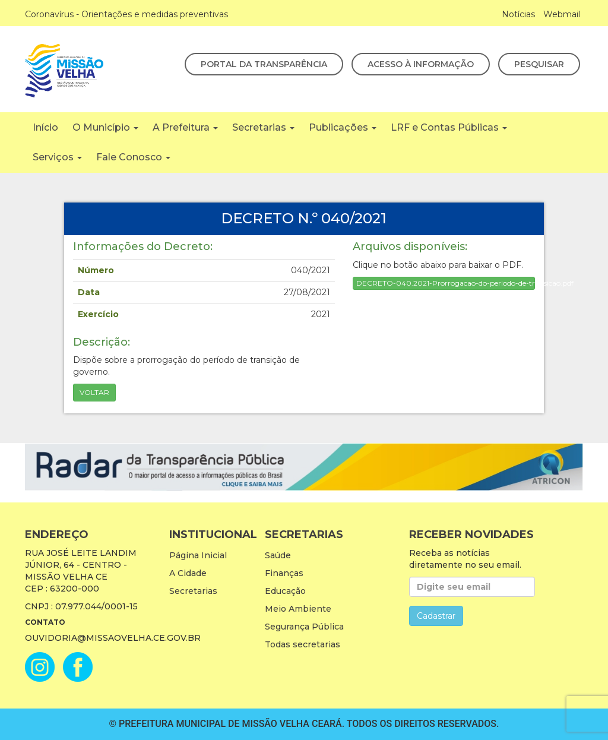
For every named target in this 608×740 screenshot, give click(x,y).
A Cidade (188, 573)
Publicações (342, 127)
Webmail (561, 14)
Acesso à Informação (421, 64)
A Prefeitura (185, 127)
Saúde (278, 555)
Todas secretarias (302, 644)
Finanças (284, 573)
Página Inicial (198, 555)
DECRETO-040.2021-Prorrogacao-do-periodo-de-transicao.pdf (445, 283)
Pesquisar (539, 64)
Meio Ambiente (298, 608)
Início (45, 127)
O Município (105, 127)
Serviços (57, 157)
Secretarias (263, 127)
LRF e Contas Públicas (449, 127)
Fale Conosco (133, 157)
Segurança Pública (304, 626)
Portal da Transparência (264, 64)
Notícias (518, 14)
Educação (285, 591)
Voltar (94, 392)
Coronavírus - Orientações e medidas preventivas (126, 14)
